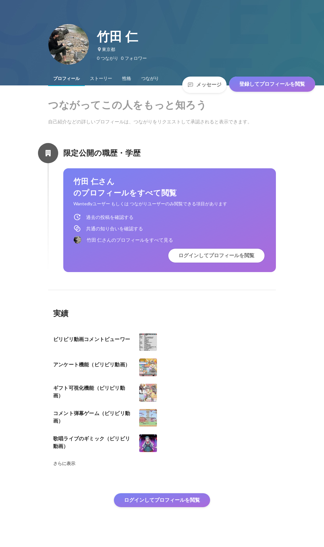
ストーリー (101, 78)
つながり (150, 78)
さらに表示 (64, 463)
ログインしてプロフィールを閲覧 (216, 255)
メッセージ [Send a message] (204, 84)
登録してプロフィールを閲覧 (272, 84)
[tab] (66, 78)
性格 (126, 78)
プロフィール (66, 78)
